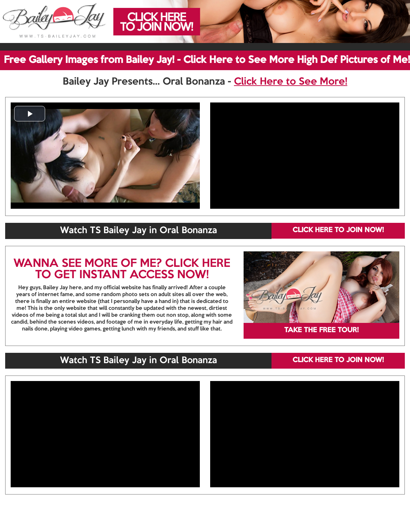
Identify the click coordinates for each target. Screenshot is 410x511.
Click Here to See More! (290, 81)
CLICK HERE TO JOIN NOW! (338, 230)
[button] (29, 113)
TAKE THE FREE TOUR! (321, 330)
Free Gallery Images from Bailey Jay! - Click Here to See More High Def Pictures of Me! (207, 60)
